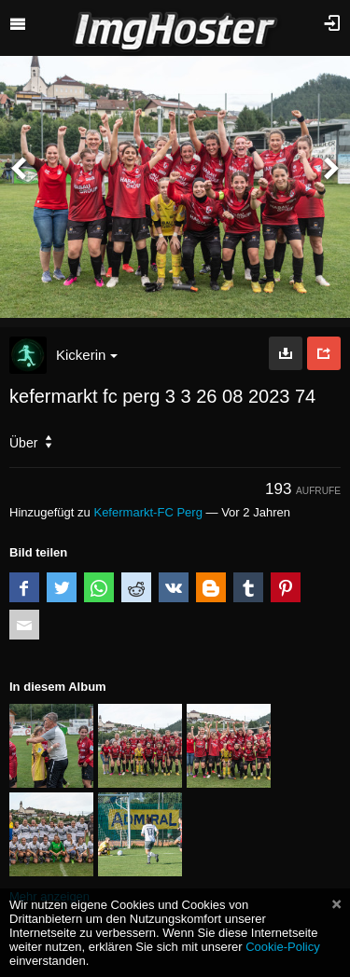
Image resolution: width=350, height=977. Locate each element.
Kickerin (87, 355)
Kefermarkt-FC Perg (147, 512)
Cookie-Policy (282, 947)
